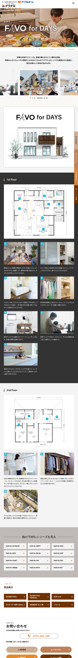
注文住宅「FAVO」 (61, 49)
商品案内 (52, 49)
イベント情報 (76, 195)
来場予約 (76, 177)
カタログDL (57, 650)
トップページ (43, 49)
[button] (40, 98)
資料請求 (23, 650)
